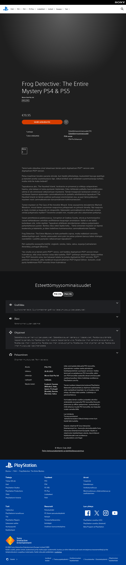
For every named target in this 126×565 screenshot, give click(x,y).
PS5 (18, 9)
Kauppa (59, 9)
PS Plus (31, 9)
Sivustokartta (89, 559)
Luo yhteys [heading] (88, 506)
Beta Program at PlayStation (93, 527)
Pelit (12, 9)
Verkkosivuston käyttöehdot (75, 559)
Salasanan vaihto (12, 523)
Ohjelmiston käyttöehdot (113, 559)
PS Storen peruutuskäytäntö (54, 513)
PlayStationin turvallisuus (15, 513)
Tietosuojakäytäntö (61, 559)
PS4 (24, 9)
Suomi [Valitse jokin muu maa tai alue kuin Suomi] (12, 559)
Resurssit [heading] (48, 506)
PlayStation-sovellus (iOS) (92, 520)
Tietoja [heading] (9, 477)
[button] (78, 133)
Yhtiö (7, 494)
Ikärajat (47, 516)
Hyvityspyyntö (11, 526)
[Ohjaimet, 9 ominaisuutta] (63, 338)
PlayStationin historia (13, 497)
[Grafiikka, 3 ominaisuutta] (63, 306)
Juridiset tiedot (48, 559)
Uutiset (50, 9)
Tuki (66, 9)
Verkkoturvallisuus (90, 487)
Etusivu (8, 471)
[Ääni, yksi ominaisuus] (63, 320)
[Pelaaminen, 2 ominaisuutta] (63, 356)
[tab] (58, 294)
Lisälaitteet (41, 9)
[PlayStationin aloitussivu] (5, 9)
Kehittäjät (47, 523)
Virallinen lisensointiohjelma (54, 526)
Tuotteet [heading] (48, 477)
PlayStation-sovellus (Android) (94, 523)
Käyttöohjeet (10, 530)
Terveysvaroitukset (71, 416)
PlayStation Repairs (13, 520)
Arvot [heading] (85, 477)
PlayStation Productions (14, 491)
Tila (7, 516)
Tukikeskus (10, 510)
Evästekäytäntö (101, 559)
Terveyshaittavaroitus (52, 520)
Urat (7, 484)
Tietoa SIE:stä (11, 481)
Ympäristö (87, 481)
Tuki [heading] (7, 506)
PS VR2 (46, 487)
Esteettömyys (88, 484)
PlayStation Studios (13, 487)
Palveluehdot (49, 510)
